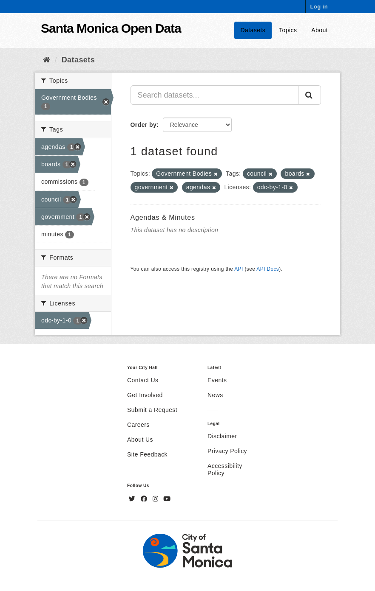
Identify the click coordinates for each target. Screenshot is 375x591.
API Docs (267, 269)
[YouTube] (167, 499)
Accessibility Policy (224, 469)
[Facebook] (145, 499)
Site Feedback (147, 454)
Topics (288, 30)
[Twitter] (133, 499)
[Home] (46, 60)
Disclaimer (222, 436)
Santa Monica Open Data (111, 28)
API (238, 269)
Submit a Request (152, 409)
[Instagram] (156, 499)
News (215, 395)
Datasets (253, 30)
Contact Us (142, 380)
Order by (144, 124)
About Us (140, 439)
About (319, 30)
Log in (319, 6)
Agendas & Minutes (163, 217)
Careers (138, 424)
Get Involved (145, 395)
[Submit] (309, 95)
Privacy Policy (227, 451)
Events (217, 380)
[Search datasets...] (215, 95)
